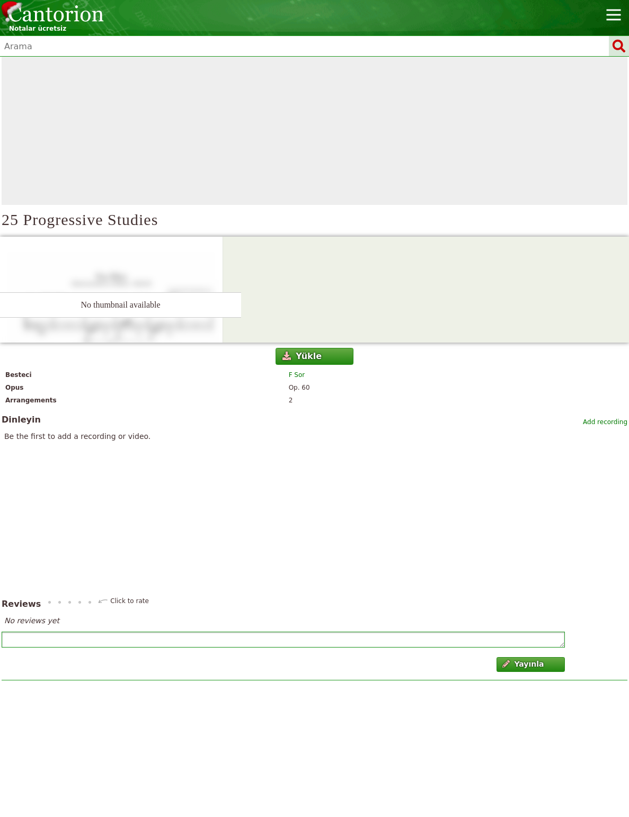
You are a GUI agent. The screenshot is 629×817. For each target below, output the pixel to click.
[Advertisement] (315, 131)
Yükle (302, 356)
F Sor (297, 375)
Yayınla (523, 664)
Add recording (605, 422)
